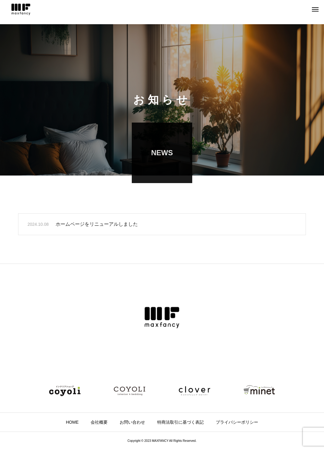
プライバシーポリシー (237, 422)
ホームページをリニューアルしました (97, 224)
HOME (72, 422)
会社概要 (99, 422)
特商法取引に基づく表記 (180, 422)
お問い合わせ (132, 422)
